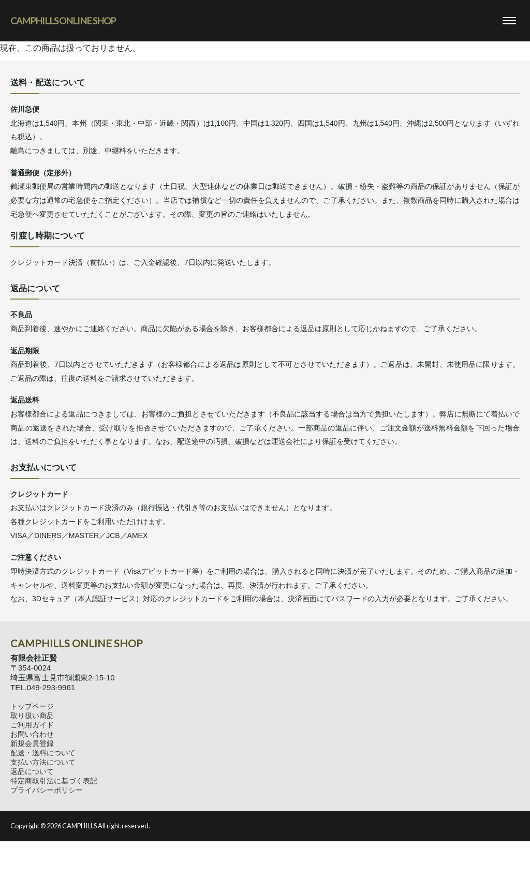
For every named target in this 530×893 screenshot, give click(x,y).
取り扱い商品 (32, 715)
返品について (32, 771)
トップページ (32, 706)
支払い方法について (43, 762)
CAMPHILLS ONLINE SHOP (62, 20)
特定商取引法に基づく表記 (53, 781)
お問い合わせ (32, 734)
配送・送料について (43, 753)
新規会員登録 (32, 743)
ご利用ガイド (32, 725)
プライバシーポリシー (46, 790)
